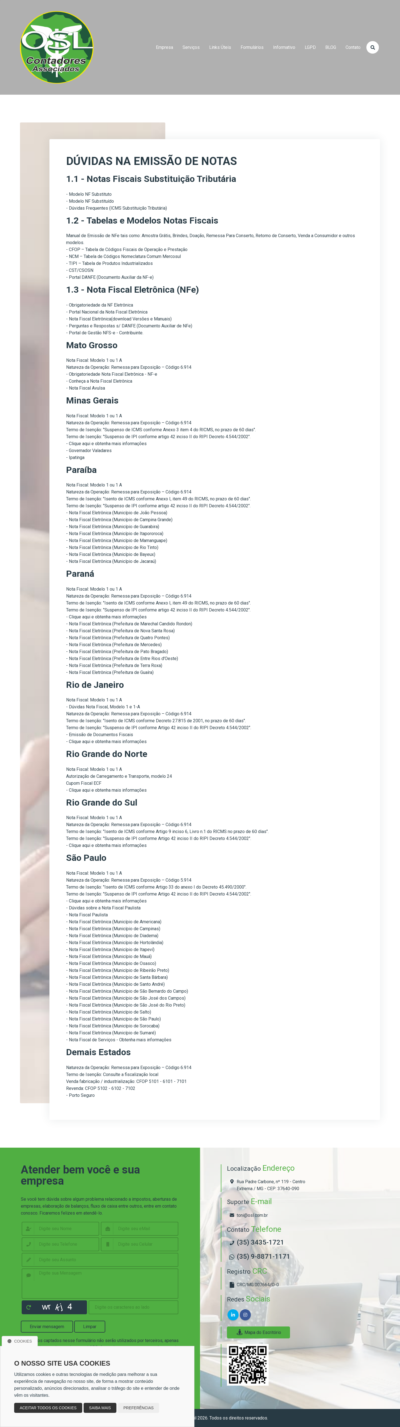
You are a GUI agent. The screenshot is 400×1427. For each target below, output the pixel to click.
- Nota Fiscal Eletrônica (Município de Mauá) (109, 956)
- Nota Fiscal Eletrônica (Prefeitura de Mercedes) (114, 644)
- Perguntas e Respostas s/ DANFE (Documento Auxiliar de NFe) (129, 325)
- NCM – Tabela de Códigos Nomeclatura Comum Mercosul (123, 256)
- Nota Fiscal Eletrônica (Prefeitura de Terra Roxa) (114, 665)
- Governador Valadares (89, 450)
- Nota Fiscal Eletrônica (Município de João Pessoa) (116, 512)
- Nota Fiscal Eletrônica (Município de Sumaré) (111, 1032)
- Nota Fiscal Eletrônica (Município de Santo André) (115, 984)
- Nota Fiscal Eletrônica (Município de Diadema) (112, 935)
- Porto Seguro (80, 1095)
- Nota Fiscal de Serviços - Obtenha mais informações (118, 1039)
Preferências (138, 1408)
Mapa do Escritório (258, 1332)
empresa (164, 47)
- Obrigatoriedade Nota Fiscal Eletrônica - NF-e (111, 374)
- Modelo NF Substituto (89, 194)
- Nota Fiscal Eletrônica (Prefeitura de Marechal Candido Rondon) (129, 623)
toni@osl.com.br (252, 1215)
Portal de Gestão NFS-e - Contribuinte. (106, 332)
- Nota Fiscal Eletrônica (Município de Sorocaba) (112, 1026)
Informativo (284, 47)
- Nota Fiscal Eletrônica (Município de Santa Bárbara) (117, 977)
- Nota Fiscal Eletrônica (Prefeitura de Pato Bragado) (117, 651)
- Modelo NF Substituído (90, 201)
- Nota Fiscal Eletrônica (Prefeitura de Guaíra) (110, 672)
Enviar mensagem (47, 1326)
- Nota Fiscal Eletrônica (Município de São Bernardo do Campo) (127, 991)
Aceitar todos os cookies (48, 1408)
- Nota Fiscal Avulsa (85, 388)
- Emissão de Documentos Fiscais (99, 734)
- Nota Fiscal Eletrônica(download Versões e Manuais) (119, 319)
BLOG (330, 47)
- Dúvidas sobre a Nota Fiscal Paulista (103, 908)
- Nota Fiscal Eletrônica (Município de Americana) (113, 921)
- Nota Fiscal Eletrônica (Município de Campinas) (113, 928)
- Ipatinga (75, 457)
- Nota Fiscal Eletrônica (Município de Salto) (108, 1012)
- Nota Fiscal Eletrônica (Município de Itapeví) (110, 949)
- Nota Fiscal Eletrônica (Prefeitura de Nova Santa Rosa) (120, 630)
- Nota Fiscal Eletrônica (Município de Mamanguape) (116, 540)
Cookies (20, 1341)
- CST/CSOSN (79, 270)
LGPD (310, 47)
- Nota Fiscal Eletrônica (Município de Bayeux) (110, 554)
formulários (252, 47)
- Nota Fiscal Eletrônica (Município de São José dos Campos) (126, 998)
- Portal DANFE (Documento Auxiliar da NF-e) (110, 277)
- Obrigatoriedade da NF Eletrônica (99, 305)
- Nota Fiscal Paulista (87, 914)
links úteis (220, 47)
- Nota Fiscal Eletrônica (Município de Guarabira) (112, 526)
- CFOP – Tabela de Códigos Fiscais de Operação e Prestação (127, 249)
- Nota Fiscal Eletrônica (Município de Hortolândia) (114, 942)
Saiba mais (100, 1408)
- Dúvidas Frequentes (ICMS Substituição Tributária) (116, 208)
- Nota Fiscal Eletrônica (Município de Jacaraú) (111, 561)
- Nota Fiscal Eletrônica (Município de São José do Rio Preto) (125, 1005)
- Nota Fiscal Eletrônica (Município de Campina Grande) (119, 519)
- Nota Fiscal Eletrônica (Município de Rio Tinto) (112, 547)
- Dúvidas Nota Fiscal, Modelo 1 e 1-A (103, 706)
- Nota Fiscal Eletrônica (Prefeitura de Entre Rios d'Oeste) (122, 658)
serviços (191, 47)
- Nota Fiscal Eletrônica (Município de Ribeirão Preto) (117, 970)
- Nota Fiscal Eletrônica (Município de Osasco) (111, 963)
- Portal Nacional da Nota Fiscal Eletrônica (107, 312)
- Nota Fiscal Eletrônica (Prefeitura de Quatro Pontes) (118, 637)
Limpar (89, 1326)
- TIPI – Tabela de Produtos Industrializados (109, 263)
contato (353, 47)
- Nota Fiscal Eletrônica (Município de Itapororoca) (114, 533)
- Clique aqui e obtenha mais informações (106, 443)
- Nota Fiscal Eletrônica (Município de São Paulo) (113, 1019)
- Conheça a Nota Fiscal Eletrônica (99, 381)
